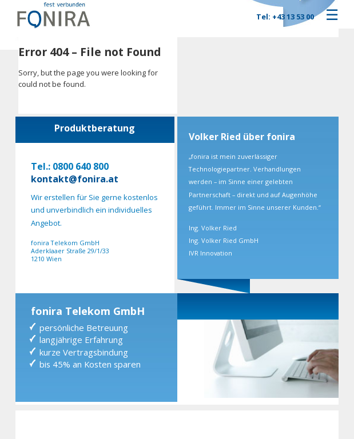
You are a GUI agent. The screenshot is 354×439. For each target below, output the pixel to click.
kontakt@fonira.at (74, 179)
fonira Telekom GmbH (88, 311)
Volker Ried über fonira (242, 136)
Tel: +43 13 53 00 (285, 16)
